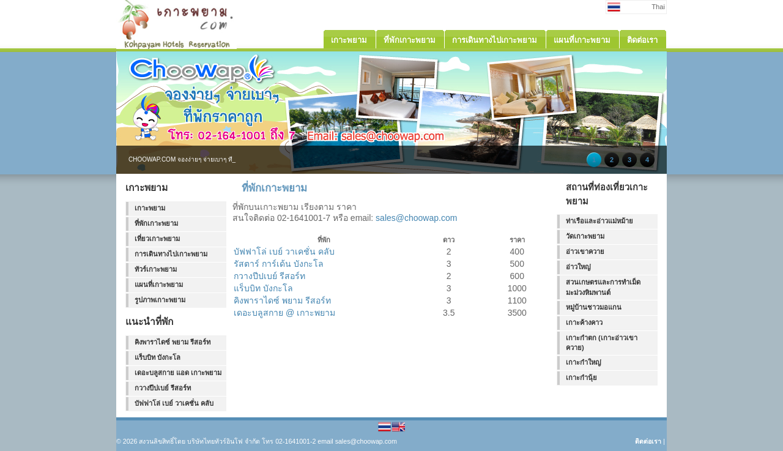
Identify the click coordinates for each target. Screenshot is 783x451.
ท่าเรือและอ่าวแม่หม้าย (599, 221)
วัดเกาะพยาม (585, 236)
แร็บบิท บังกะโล (157, 357)
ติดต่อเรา (648, 441)
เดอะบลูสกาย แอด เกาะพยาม (178, 372)
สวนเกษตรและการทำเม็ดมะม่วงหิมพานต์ (603, 287)
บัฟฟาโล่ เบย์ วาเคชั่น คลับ (174, 403)
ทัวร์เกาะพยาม (156, 269)
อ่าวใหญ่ (578, 266)
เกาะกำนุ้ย (581, 377)
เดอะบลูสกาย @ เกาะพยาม (284, 313)
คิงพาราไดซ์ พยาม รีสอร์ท (172, 342)
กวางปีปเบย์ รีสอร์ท (163, 388)
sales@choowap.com (416, 218)
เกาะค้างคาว (584, 322)
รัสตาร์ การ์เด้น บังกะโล (279, 264)
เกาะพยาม (150, 208)
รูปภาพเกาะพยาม (160, 300)
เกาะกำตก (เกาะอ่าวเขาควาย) (601, 343)
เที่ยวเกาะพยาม (157, 238)
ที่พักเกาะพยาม (156, 223)
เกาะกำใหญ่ (583, 362)
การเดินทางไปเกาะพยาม (171, 254)
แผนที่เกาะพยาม (159, 284)
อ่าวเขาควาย (585, 251)
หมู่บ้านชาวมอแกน (594, 307)
